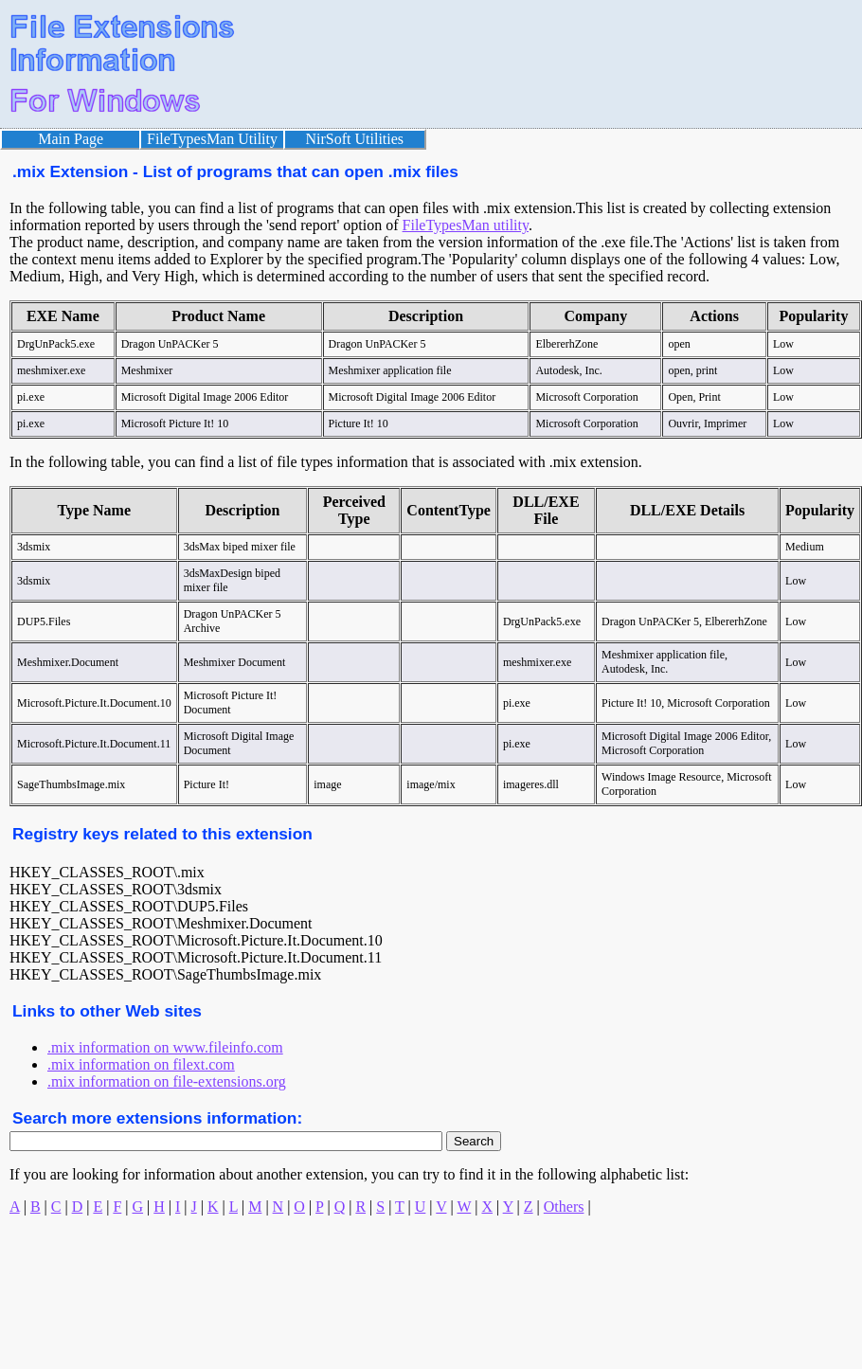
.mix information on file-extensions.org (166, 1081)
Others (564, 1206)
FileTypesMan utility (466, 225)
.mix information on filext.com (141, 1064)
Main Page (70, 139)
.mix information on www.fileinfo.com (165, 1047)
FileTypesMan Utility (212, 139)
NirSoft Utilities (355, 139)
